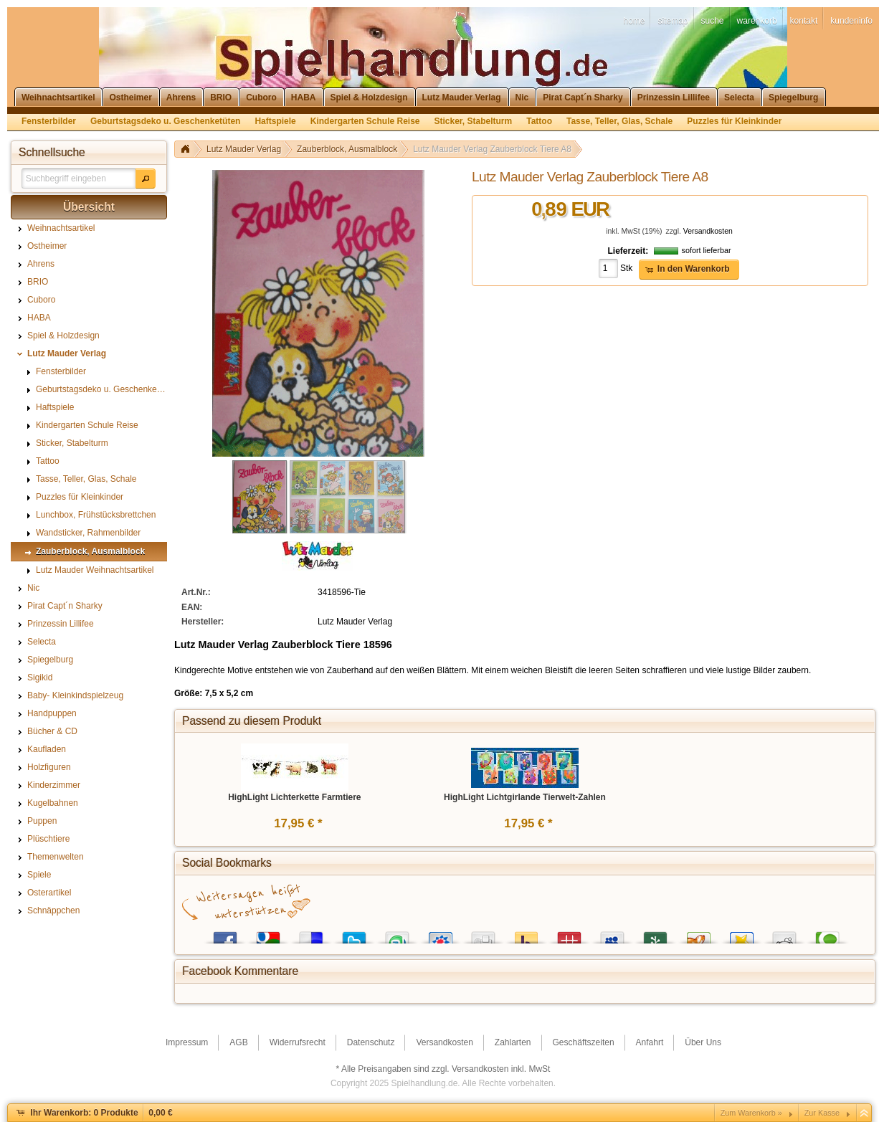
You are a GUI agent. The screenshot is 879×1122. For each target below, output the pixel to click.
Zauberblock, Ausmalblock (347, 149)
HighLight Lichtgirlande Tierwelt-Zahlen (525, 797)
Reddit (784, 934)
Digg (483, 934)
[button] (146, 178)
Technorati (827, 934)
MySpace (612, 934)
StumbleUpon (397, 934)
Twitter (354, 934)
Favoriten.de (741, 934)
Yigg (698, 934)
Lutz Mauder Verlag (243, 149)
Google (268, 934)
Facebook (225, 934)
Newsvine (655, 934)
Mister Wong (569, 934)
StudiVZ (440, 934)
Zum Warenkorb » (751, 1112)
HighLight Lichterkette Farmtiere (294, 797)
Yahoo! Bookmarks (526, 934)
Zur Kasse (822, 1112)
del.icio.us (311, 934)
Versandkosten (708, 231)
